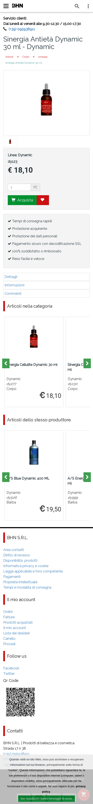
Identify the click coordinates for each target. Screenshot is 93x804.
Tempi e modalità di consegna (27, 587)
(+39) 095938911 (22, 29)
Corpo (25, 56)
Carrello (9, 639)
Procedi (9, 644)
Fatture (9, 617)
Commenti (13, 294)
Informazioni (14, 285)
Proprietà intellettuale (20, 582)
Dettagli (11, 277)
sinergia (42, 56)
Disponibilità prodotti (20, 561)
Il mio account (14, 628)
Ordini (8, 612)
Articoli (9, 56)
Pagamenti (11, 577)
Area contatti (13, 550)
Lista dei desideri (16, 633)
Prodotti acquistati (18, 622)
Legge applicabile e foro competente (33, 571)
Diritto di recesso (16, 555)
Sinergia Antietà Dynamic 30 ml (23, 62)
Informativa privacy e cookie (25, 566)
